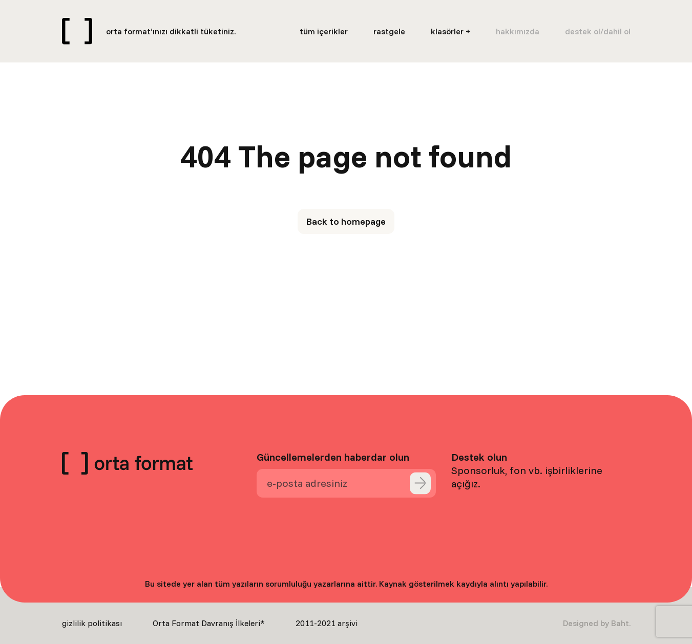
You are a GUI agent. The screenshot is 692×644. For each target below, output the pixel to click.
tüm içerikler (324, 31)
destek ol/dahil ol (598, 31)
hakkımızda (517, 31)
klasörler (447, 31)
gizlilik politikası (92, 623)
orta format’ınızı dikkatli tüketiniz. (171, 31)
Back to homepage (346, 221)
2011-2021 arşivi (327, 623)
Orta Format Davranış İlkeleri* (209, 623)
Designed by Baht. (597, 623)
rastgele (389, 31)
